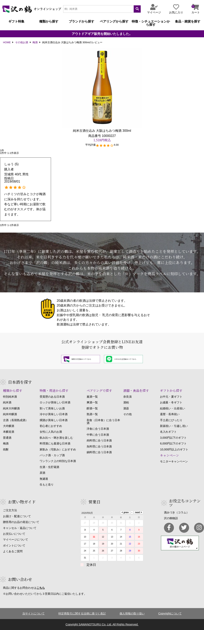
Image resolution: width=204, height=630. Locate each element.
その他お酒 (21, 42)
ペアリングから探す (114, 21)
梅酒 (35, 42)
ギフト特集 (16, 21)
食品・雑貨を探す (187, 21)
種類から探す (48, 21)
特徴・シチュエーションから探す (151, 23)
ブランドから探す (81, 21)
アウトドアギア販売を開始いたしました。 (102, 33)
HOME (7, 42)
